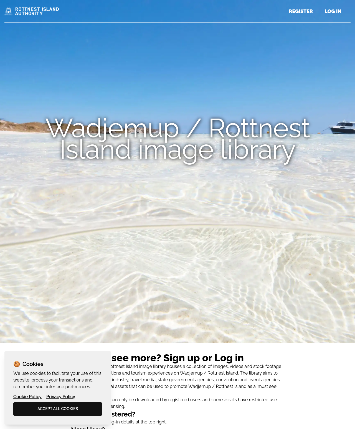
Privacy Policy (60, 396)
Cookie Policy (27, 396)
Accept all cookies (57, 409)
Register (301, 11)
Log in (332, 11)
